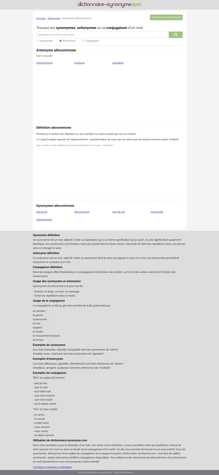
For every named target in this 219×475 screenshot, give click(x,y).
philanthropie (44, 219)
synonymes (65, 28)
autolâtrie (118, 62)
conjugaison (116, 28)
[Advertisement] (109, 96)
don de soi (118, 211)
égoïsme (79, 62)
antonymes (86, 28)
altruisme (41, 211)
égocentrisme (44, 62)
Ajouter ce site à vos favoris (166, 17)
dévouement (82, 211)
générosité (157, 211)
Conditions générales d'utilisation (52, 467)
